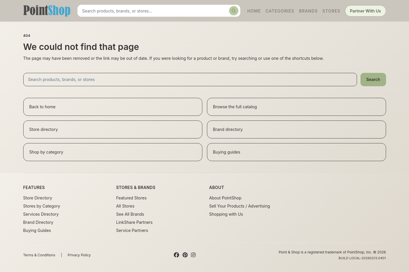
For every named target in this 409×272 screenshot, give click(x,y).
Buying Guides (37, 230)
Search (373, 79)
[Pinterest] (185, 255)
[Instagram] (193, 255)
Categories (279, 10)
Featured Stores (131, 197)
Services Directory (41, 214)
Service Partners (132, 230)
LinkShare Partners (134, 222)
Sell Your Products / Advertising (239, 205)
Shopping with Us (226, 214)
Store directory (43, 129)
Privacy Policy (79, 255)
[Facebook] (176, 255)
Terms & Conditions (39, 255)
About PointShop (225, 197)
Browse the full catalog (235, 106)
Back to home (42, 106)
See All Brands (130, 214)
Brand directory (228, 129)
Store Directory (37, 197)
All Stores (125, 205)
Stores (331, 10)
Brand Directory (38, 222)
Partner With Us (365, 10)
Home (254, 10)
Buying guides (226, 151)
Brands (308, 10)
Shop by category (46, 151)
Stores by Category (41, 205)
